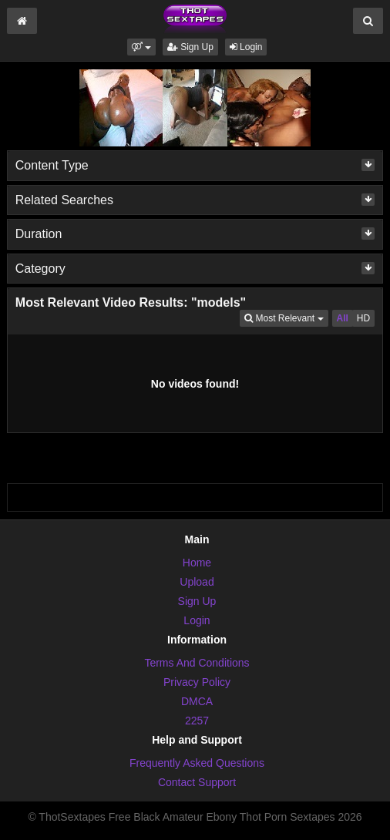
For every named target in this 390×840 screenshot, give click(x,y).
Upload (196, 582)
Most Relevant (286, 317)
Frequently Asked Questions (196, 763)
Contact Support (197, 782)
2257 (197, 720)
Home (197, 562)
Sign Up (190, 47)
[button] (141, 47)
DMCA (197, 701)
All (342, 318)
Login (246, 47)
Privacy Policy (196, 682)
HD (363, 318)
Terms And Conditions (196, 663)
